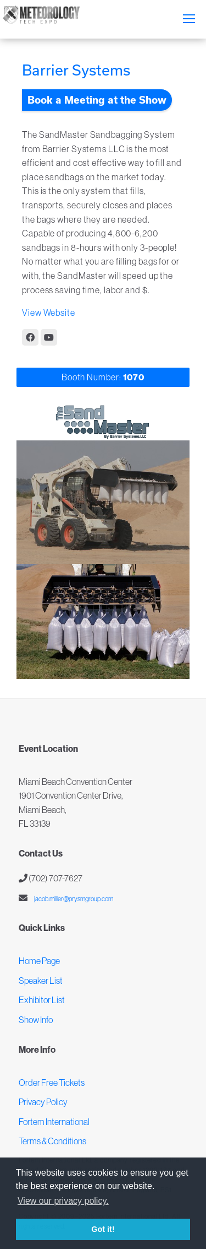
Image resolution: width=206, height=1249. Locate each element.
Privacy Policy (43, 1101)
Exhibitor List (42, 999)
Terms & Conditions (52, 1140)
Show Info (36, 1019)
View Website (48, 312)
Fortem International (54, 1121)
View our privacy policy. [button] (63, 1200)
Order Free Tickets (52, 1082)
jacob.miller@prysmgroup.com (73, 899)
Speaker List (41, 980)
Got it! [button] (102, 1229)
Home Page (39, 960)
